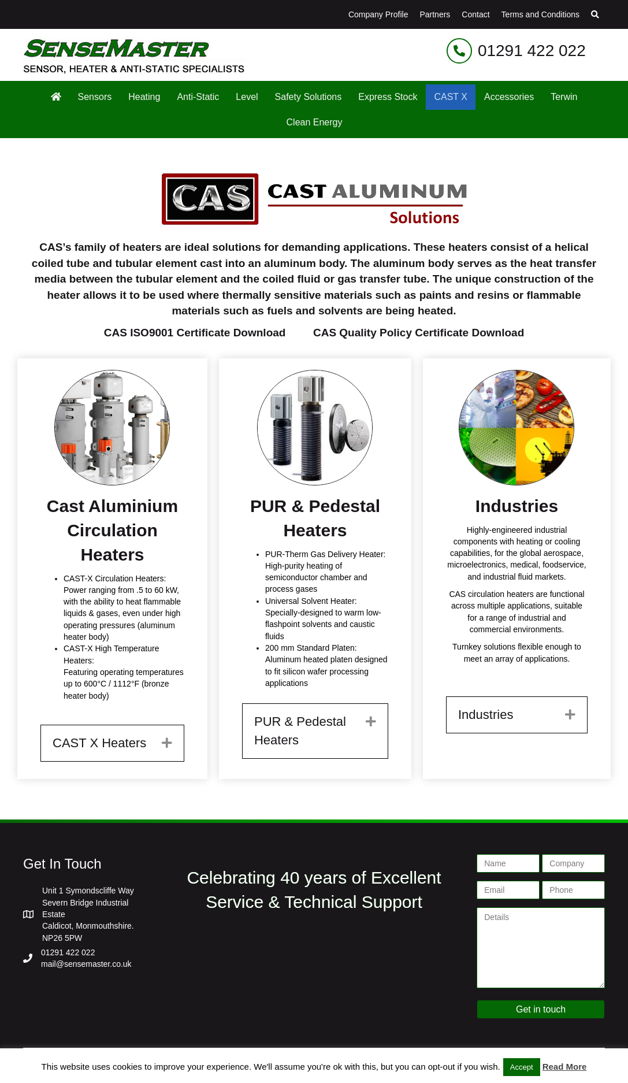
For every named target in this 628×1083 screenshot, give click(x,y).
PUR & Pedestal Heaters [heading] (300, 730)
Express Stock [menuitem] (387, 97)
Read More (564, 1066)
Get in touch (541, 1009)
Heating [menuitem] (144, 97)
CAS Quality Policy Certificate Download (418, 333)
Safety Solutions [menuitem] (308, 97)
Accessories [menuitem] (509, 97)
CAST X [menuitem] (450, 97)
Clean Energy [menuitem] (315, 122)
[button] (595, 14)
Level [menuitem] (247, 97)
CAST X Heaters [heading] (99, 743)
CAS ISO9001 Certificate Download (195, 333)
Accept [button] (521, 1067)
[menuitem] (56, 97)
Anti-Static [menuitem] (198, 97)
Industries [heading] (485, 714)
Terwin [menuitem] (564, 97)
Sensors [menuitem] (95, 97)
